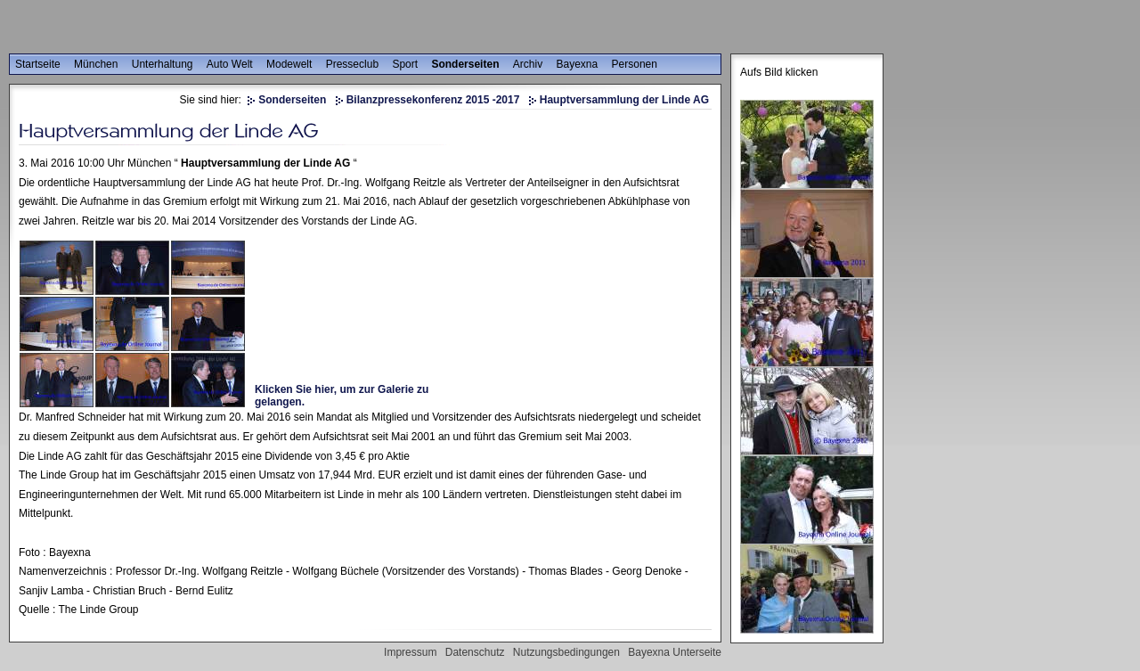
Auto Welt (230, 64)
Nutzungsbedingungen (566, 652)
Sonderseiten (465, 64)
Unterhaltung (162, 64)
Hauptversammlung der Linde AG (624, 100)
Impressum (410, 652)
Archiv (527, 64)
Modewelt (289, 64)
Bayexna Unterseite (674, 652)
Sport (405, 64)
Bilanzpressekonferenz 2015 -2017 (433, 100)
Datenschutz (475, 652)
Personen (634, 64)
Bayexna (577, 64)
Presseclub (352, 64)
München (96, 64)
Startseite (38, 64)
